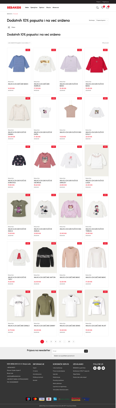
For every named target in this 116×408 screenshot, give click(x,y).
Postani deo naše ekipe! (80, 377)
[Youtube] (103, 368)
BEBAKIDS (9, 13)
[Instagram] (99, 368)
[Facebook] (95, 368)
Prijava (98, 1)
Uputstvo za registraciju (60, 386)
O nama (35, 371)
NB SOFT (64, 405)
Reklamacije (56, 377)
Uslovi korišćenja (57, 368)
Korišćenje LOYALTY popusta (81, 371)
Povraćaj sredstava (58, 380)
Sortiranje (92, 20)
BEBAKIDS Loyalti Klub (79, 368)
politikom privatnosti (68, 356)
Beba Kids (11, 81)
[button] (107, 7)
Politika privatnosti (38, 377)
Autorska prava (37, 374)
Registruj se (105, 1)
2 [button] (46, 341)
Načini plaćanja (57, 383)
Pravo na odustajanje (59, 371)
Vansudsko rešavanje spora (60, 389)
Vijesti (34, 368)
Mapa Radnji (76, 374)
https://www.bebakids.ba (49, 405)
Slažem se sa (64, 356)
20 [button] (69, 341)
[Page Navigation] (58, 341)
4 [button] (55, 341)
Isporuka (55, 374)
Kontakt (35, 380)
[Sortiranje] (102, 20)
